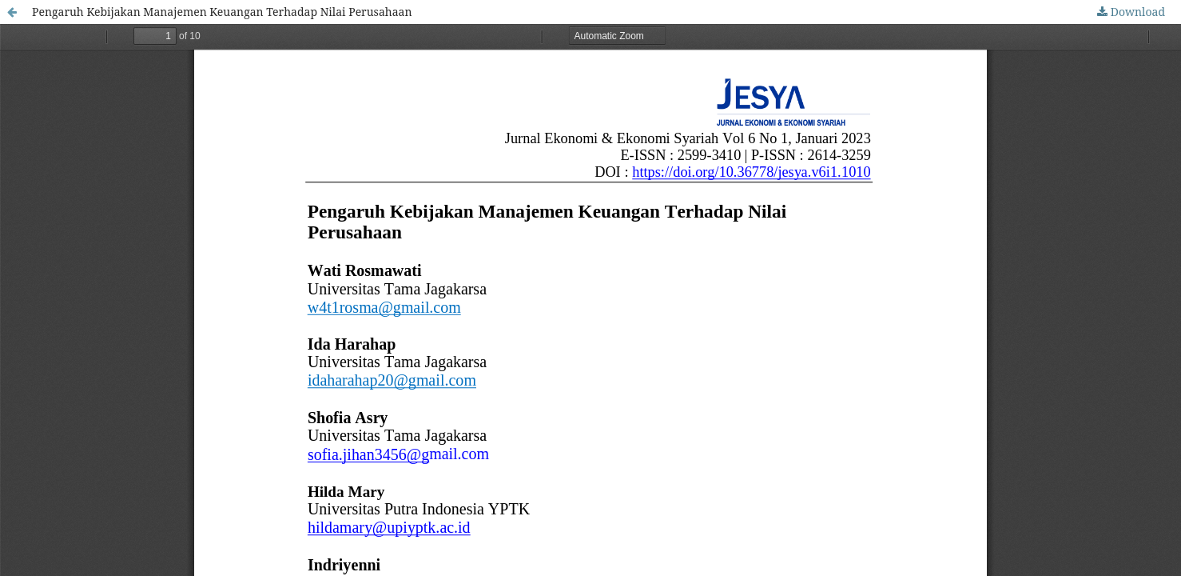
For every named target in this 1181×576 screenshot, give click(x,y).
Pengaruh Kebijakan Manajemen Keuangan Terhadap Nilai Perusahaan (222, 11)
